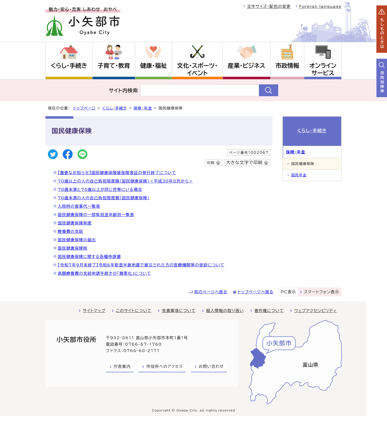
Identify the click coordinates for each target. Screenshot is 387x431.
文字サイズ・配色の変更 (269, 6)
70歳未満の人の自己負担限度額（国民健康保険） (104, 198)
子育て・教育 (113, 66)
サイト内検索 (123, 90)
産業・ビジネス (246, 66)
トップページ (84, 108)
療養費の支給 (70, 231)
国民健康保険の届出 (77, 240)
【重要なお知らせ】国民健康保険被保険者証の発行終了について (117, 173)
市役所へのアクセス (164, 366)
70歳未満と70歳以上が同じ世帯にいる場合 (100, 189)
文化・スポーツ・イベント (197, 69)
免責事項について (178, 311)
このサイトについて (134, 311)
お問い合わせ (211, 366)
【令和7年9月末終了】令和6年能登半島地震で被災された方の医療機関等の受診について (141, 265)
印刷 (210, 163)
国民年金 (299, 175)
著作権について (269, 311)
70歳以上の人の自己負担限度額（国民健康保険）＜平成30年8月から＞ (125, 181)
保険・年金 (143, 108)
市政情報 (287, 66)
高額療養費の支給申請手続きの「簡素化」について (104, 273)
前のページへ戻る (211, 292)
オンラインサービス (322, 69)
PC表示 (288, 292)
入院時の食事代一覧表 (79, 206)
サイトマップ (94, 311)
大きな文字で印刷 (244, 162)
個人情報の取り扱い (225, 311)
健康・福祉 (153, 66)
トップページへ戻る (255, 292)
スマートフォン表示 (321, 292)
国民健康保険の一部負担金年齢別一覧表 (96, 215)
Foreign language (320, 6)
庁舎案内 (122, 366)
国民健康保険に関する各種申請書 (89, 257)
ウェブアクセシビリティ (315, 311)
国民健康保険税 (72, 248)
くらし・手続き (69, 66)
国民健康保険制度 (75, 223)
